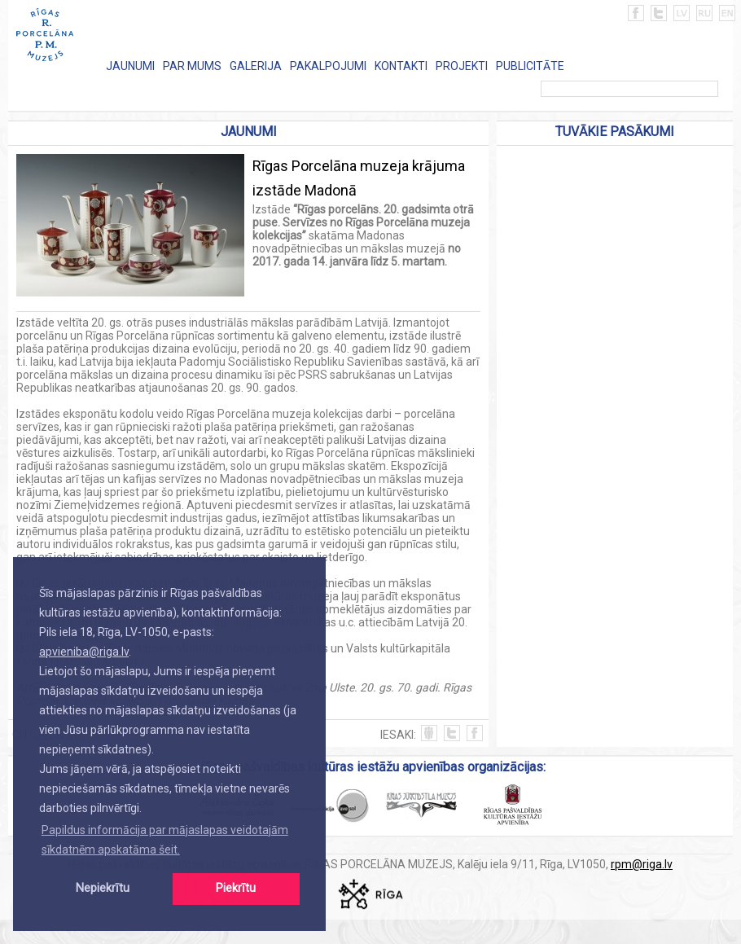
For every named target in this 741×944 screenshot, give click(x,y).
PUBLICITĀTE (530, 65)
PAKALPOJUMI (328, 65)
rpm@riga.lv (642, 864)
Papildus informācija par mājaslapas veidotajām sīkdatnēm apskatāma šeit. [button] (165, 839)
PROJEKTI (462, 65)
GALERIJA (256, 65)
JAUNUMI (130, 65)
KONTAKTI (401, 65)
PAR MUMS (192, 65)
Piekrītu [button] (236, 888)
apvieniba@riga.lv (84, 651)
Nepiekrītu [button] (102, 888)
